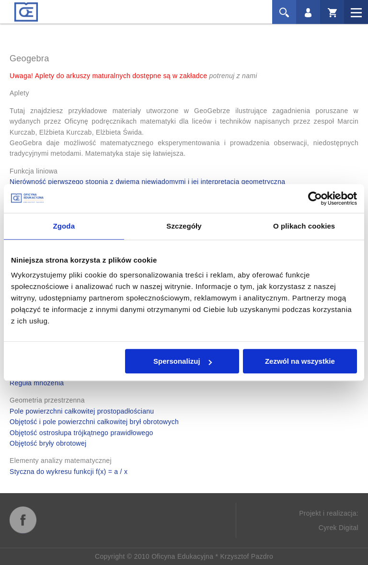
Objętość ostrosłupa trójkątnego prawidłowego (81, 433)
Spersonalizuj (182, 361)
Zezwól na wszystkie (300, 361)
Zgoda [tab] (64, 226)
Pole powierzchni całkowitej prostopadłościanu (82, 411)
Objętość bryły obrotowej (48, 443)
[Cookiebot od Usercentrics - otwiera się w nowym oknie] (315, 198)
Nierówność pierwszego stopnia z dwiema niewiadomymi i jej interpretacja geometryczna (147, 181)
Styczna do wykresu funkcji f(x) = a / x (68, 471)
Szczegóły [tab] (183, 226)
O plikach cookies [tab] (304, 226)
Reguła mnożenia (37, 383)
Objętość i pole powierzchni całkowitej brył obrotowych (94, 422)
